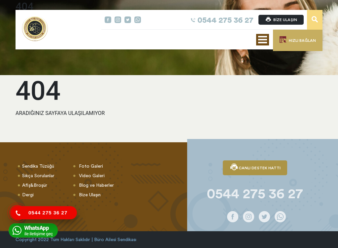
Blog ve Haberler (96, 185)
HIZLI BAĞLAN (298, 39)
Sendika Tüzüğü (38, 166)
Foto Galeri (90, 166)
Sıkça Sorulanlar (38, 176)
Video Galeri (91, 176)
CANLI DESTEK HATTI (255, 167)
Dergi (28, 195)
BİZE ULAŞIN (281, 20)
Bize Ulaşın (89, 195)
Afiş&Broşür (34, 185)
